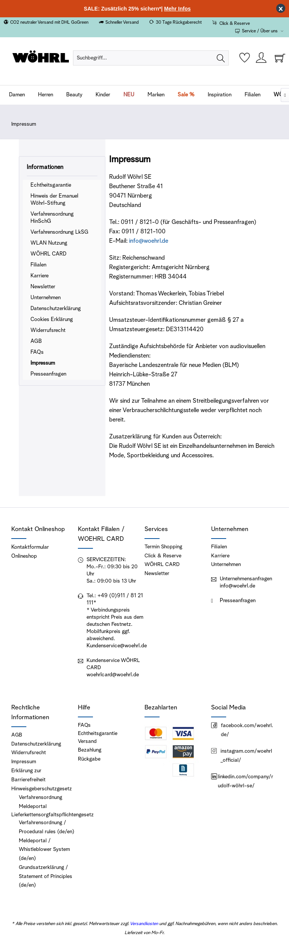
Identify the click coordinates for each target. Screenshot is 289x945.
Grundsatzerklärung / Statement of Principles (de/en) (45, 876)
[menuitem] (151, 57)
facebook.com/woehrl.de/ (242, 730)
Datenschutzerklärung (55, 308)
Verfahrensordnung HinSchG (52, 218)
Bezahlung (89, 750)
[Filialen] (252, 95)
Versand (87, 741)
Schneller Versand (122, 22)
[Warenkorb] (277, 57)
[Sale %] (186, 95)
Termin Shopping (163, 546)
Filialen (38, 265)
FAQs (37, 352)
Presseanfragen (48, 374)
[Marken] (156, 95)
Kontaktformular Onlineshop (30, 552)
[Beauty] (74, 95)
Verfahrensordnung (40, 797)
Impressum (42, 363)
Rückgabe (89, 759)
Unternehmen (45, 297)
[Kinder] (103, 95)
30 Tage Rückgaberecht (179, 22)
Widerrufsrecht (47, 330)
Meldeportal (33, 806)
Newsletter (42, 286)
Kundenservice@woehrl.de (117, 645)
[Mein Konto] (261, 57)
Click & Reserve (234, 23)
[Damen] (17, 95)
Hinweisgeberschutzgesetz (41, 788)
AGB (36, 341)
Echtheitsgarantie (50, 185)
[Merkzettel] (244, 57)
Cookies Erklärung (51, 319)
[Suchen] (221, 57)
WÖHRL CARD (48, 254)
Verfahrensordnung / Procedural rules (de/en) (46, 827)
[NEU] (129, 95)
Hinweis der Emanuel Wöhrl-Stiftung (54, 199)
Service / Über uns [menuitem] (257, 31)
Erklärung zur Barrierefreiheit (28, 775)
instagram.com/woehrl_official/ (241, 756)
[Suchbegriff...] (151, 57)
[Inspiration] (219, 95)
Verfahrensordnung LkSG (59, 232)
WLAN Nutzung (48, 243)
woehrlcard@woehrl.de (113, 674)
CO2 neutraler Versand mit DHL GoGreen (49, 22)
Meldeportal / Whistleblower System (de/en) (44, 849)
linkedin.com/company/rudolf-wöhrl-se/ (242, 781)
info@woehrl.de (237, 586)
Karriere (39, 275)
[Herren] (45, 95)
